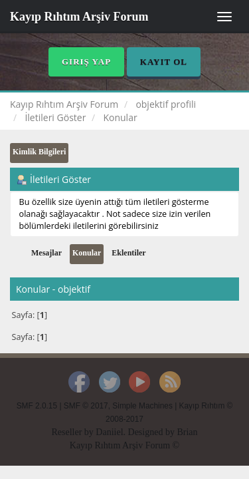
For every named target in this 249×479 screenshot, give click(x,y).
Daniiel (109, 432)
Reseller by (73, 432)
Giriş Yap (86, 62)
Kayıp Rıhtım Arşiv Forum (79, 16)
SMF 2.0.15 (37, 405)
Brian (187, 432)
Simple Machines (142, 405)
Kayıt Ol (163, 62)
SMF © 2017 (86, 405)
